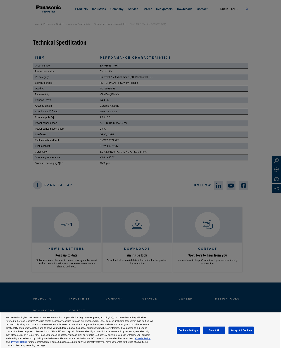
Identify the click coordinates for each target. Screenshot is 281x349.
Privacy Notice (19, 342)
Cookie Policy (143, 338)
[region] (140, 330)
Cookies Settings (188, 330)
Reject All (214, 330)
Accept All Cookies (241, 330)
